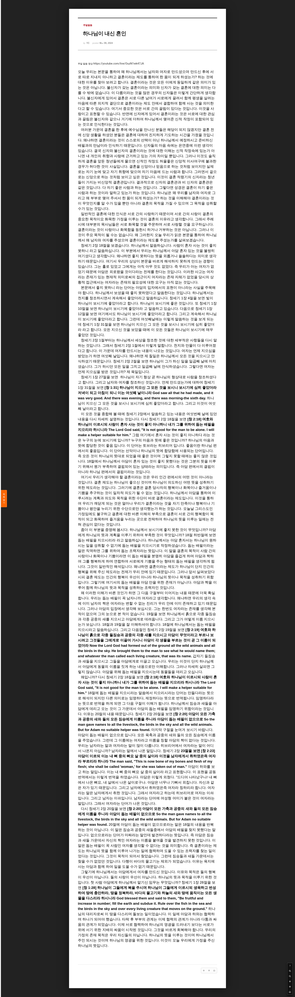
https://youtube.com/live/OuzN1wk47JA (118, 63)
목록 (4, 498)
